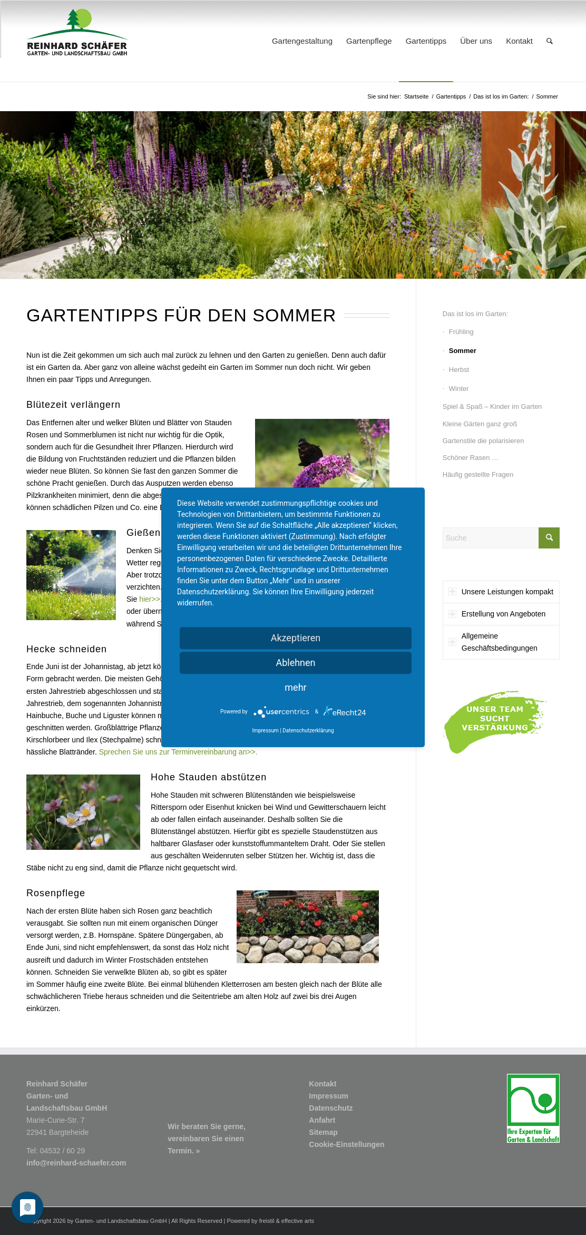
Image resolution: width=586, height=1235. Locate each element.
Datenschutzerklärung (308, 731)
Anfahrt (322, 1120)
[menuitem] (302, 41)
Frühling (461, 332)
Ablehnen (295, 662)
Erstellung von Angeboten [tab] (497, 614)
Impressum (328, 1096)
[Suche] (550, 41)
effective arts (297, 1221)
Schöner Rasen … (471, 458)
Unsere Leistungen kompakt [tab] (500, 591)
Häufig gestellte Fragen (478, 474)
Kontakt (322, 1084)
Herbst (459, 370)
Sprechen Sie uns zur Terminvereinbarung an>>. (178, 752)
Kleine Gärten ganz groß (480, 424)
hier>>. (150, 599)
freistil (267, 1221)
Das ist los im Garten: (475, 314)
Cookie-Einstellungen (346, 1144)
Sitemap (323, 1132)
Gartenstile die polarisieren (483, 441)
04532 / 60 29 (62, 1150)
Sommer (462, 351)
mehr (295, 687)
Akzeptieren (296, 637)
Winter (459, 389)
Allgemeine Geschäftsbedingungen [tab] (493, 642)
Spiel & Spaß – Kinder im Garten (492, 406)
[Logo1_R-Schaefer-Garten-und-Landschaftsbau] (77, 41)
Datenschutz (331, 1108)
